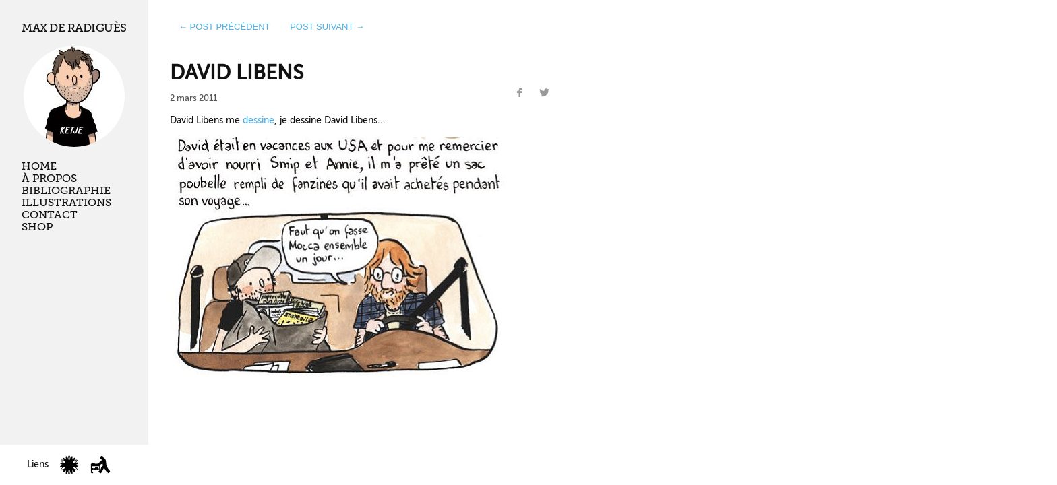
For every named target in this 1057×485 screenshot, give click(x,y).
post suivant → (327, 27)
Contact (50, 215)
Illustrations (66, 203)
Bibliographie (66, 191)
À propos (49, 178)
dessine (258, 120)
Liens (38, 464)
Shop (37, 227)
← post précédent (224, 27)
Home (39, 166)
